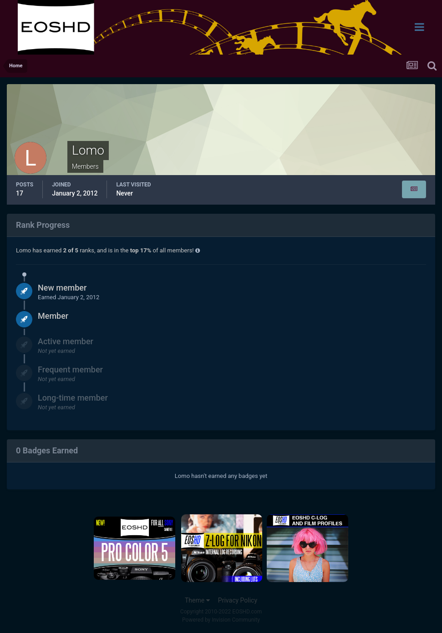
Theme (197, 600)
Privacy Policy (237, 600)
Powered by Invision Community (221, 620)
